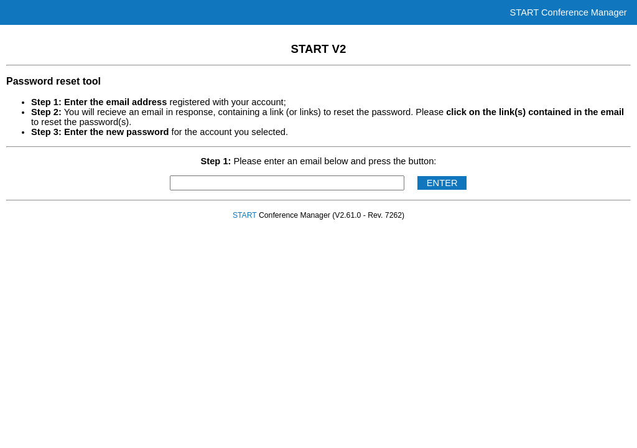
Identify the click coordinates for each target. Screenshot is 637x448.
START (245, 215)
